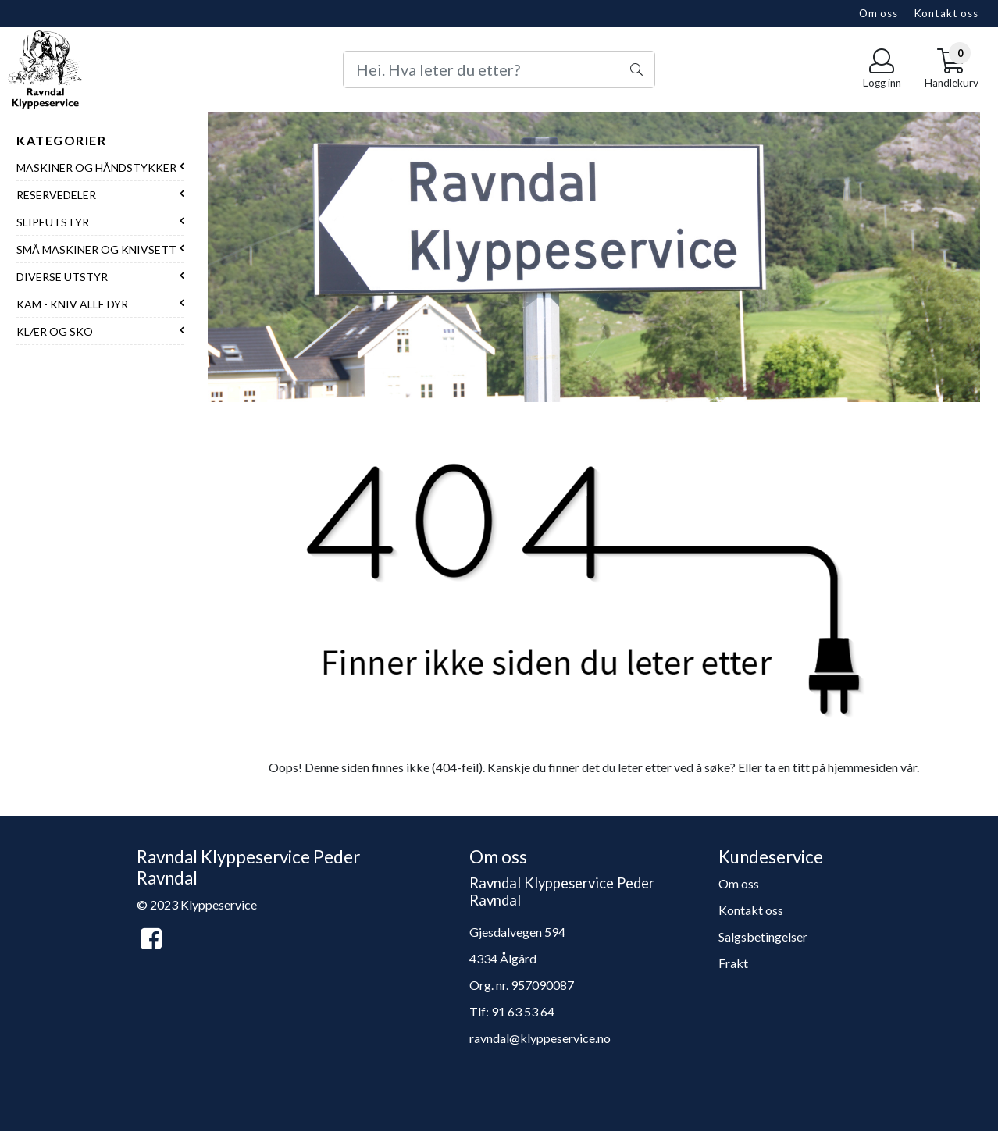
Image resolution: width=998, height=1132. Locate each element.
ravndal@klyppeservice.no (540, 1038)
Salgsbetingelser (762, 936)
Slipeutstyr (52, 222)
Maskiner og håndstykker (96, 167)
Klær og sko (54, 331)
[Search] (498, 69)
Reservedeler (56, 194)
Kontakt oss (946, 13)
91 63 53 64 (522, 1011)
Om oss (878, 13)
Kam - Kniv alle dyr (72, 304)
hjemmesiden (863, 767)
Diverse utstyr (62, 276)
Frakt (733, 963)
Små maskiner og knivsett (96, 249)
